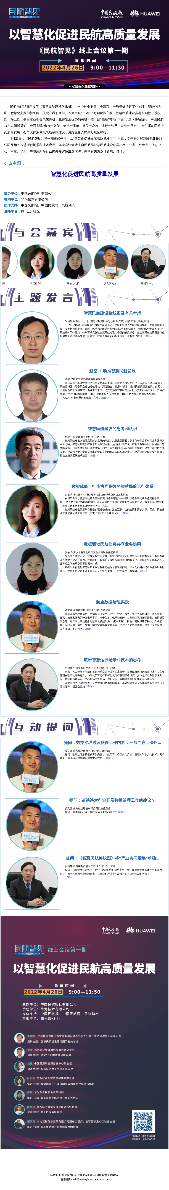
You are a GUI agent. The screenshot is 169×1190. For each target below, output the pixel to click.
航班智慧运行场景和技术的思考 (112, 660)
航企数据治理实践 (112, 602)
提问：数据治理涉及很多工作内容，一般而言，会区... (112, 742)
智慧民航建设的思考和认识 (112, 429)
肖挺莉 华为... (43, 283)
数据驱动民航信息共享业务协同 (112, 544)
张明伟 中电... (154, 283)
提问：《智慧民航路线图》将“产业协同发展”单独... (112, 858)
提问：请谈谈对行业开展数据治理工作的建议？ (112, 800)
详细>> (148, 336)
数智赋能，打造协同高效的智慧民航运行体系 (112, 486)
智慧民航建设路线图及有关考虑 (112, 313)
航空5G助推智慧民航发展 (112, 371)
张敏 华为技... (80, 283)
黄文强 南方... (117, 283)
